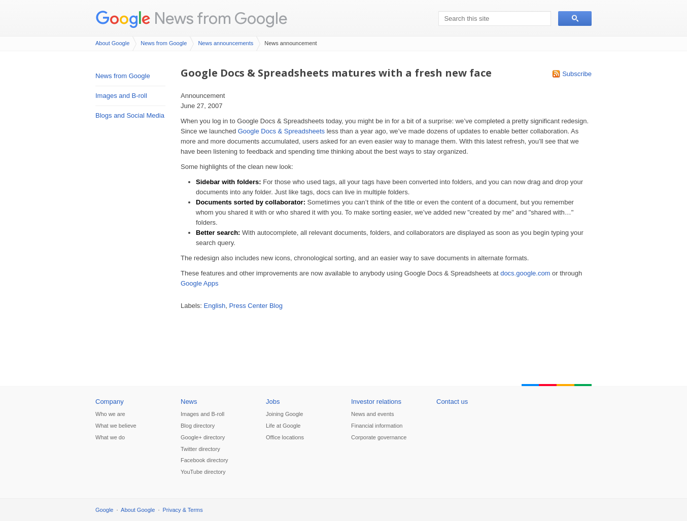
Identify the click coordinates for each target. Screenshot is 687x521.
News (189, 401)
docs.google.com (525, 273)
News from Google (220, 18)
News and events (372, 414)
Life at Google (283, 426)
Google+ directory (203, 437)
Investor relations (376, 401)
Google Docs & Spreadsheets (281, 131)
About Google (112, 43)
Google (104, 510)
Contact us (452, 401)
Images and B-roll (121, 95)
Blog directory (198, 426)
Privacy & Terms (183, 510)
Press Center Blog (256, 305)
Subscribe (577, 74)
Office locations (285, 437)
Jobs (273, 401)
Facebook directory (204, 460)
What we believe (115, 426)
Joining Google (284, 414)
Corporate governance (378, 437)
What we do (110, 437)
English (215, 305)
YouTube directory (203, 472)
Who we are (110, 414)
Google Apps (199, 283)
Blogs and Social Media (129, 115)
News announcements (225, 43)
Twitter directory (200, 449)
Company (109, 401)
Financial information (377, 426)
